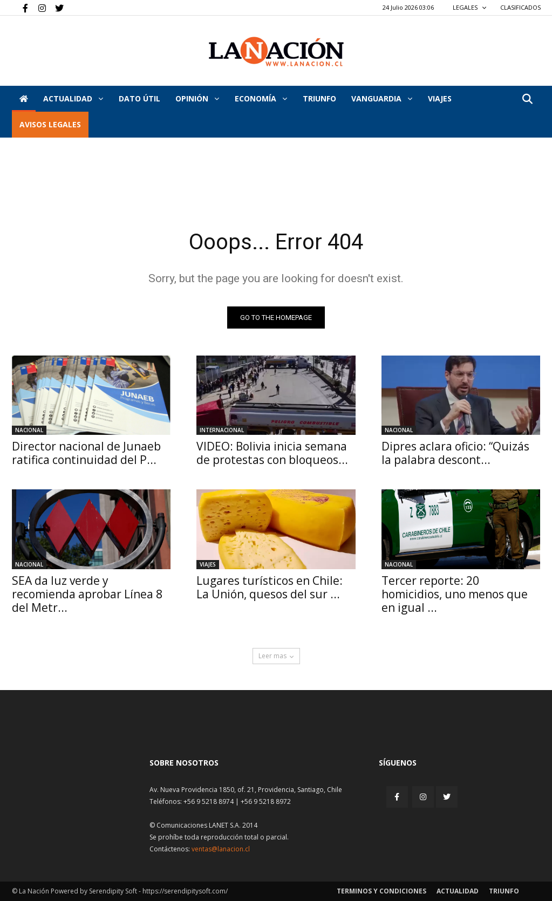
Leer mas (276, 655)
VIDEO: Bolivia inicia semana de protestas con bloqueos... (272, 453)
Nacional (29, 430)
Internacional (222, 430)
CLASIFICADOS (520, 7)
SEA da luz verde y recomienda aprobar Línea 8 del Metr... (87, 594)
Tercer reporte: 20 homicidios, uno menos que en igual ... (454, 594)
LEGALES (470, 7)
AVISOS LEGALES (50, 124)
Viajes (208, 564)
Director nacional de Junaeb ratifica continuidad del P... (86, 453)
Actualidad (73, 98)
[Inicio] (24, 99)
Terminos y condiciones (381, 891)
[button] (528, 99)
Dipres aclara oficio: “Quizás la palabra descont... (455, 453)
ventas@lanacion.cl (221, 849)
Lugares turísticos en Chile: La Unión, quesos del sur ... (269, 587)
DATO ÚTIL (139, 98)
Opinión (197, 98)
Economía (261, 98)
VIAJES (440, 98)
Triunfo (319, 98)
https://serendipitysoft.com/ (185, 891)
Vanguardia (381, 98)
